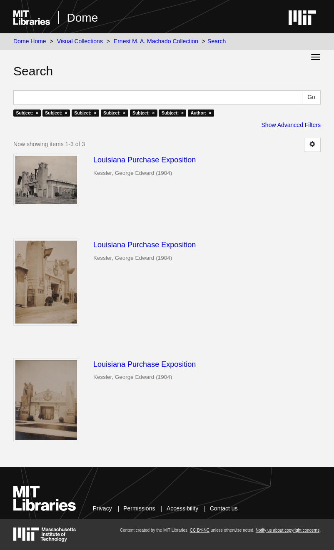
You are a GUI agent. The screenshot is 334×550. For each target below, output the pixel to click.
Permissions (139, 508)
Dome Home (29, 41)
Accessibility (182, 508)
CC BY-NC (199, 530)
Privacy (102, 508)
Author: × (201, 112)
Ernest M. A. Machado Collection (156, 41)
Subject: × (27, 112)
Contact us (224, 508)
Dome (82, 17)
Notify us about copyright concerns (287, 530)
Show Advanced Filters (291, 125)
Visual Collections (80, 41)
